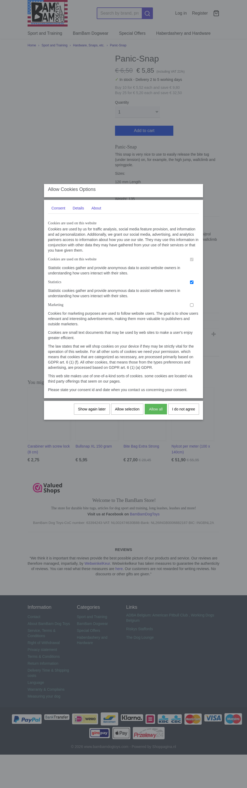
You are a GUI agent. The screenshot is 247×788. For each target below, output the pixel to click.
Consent (58, 213)
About (96, 213)
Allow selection (127, 414)
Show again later (91, 414)
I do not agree (183, 414)
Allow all (155, 414)
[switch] (191, 264)
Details (78, 213)
